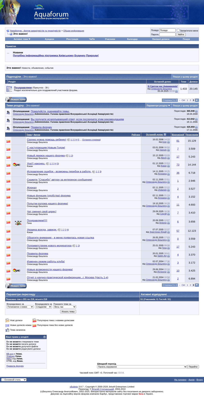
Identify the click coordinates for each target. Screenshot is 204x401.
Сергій (163, 214)
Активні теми (21, 39)
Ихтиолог (162, 272)
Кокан (30, 166)
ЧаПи (92, 39)
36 (178, 172)
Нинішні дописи (160, 39)
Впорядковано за (15, 304)
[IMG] (9, 358)
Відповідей (178, 134)
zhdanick (162, 190)
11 (178, 204)
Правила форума (37, 253)
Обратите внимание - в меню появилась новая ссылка (60, 237)
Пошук (186, 39)
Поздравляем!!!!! (37, 220)
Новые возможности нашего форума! (50, 269)
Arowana (162, 174)
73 (178, 164)
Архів (191, 379)
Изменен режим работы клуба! (46, 261)
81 (178, 140)
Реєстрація (72, 39)
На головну (180, 379)
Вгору (199, 379)
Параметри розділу (157, 105)
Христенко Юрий (158, 232)
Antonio (163, 223)
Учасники (110, 39)
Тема (29, 134)
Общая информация (73, 30)
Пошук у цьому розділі (185, 76)
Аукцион (49, 39)
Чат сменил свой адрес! (41, 211)
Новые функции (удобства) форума (49, 195)
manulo (163, 150)
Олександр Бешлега (161, 88)
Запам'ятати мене (187, 30)
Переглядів (192, 134)
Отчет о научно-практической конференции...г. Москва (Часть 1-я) (67, 277)
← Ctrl (182, 100)
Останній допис (154, 134)
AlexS (164, 158)
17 (178, 156)
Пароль (155, 34)
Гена (29, 223)
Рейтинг (136, 134)
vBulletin (74, 386)
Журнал (32, 187)
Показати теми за (62, 304)
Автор (36, 134)
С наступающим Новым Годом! (46, 147)
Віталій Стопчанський (103, 389)
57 (178, 230)
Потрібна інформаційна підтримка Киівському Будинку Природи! (56, 55)
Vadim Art (162, 256)
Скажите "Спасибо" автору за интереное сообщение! (59, 179)
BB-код (10, 354)
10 (178, 270)
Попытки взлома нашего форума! (47, 203)
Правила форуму (15, 366)
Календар (132, 39)
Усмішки (10, 356)
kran (164, 142)
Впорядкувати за (43, 304)
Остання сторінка (91, 139)
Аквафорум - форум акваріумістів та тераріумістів (35, 30)
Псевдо (155, 30)
